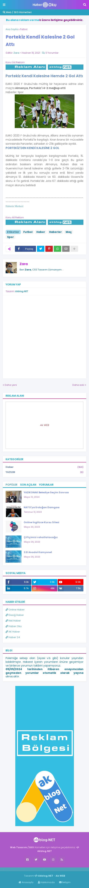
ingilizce (39, 869)
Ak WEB (44, 425)
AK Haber (13, 631)
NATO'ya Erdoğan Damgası (42, 507)
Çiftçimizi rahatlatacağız (41, 537)
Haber (40, 232)
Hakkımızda (46, 882)
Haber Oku (14, 626)
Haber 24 (13, 637)
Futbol (23, 29)
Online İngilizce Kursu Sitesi (41, 522)
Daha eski (78, 385)
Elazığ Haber (15, 615)
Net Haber (13, 620)
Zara (24, 263)
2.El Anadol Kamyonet (38, 552)
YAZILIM (44, 472)
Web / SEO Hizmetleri (17, 12)
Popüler (11, 485)
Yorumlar (46, 485)
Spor (10, 237)
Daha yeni (11, 385)
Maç (69, 232)
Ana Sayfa (12, 29)
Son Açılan (28, 485)
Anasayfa (25, 882)
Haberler (55, 232)
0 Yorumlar (52, 53)
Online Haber (15, 609)
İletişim (65, 882)
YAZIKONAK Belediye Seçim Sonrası (46, 492)
